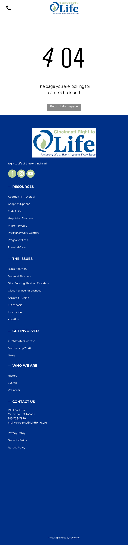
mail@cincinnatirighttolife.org (27, 423)
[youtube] (30, 174)
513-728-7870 (17, 418)
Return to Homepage (64, 106)
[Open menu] (119, 8)
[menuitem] (64, 196)
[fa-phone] (9, 10)
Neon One (74, 537)
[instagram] (21, 174)
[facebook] (12, 174)
